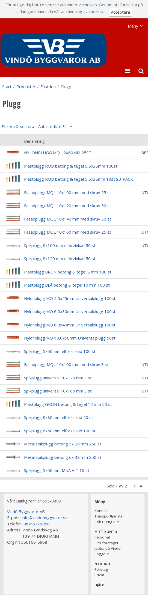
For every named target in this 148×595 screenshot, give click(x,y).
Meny (133, 26)
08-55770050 (36, 523)
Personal (102, 537)
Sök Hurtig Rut (106, 521)
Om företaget (106, 542)
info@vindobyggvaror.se (45, 517)
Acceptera (120, 12)
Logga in (101, 553)
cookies (90, 4)
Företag (101, 569)
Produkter (25, 86)
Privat (99, 574)
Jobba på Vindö (107, 548)
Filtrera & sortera (34, 126)
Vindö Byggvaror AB (26, 511)
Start (6, 86)
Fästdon (48, 86)
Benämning (34, 141)
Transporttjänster (109, 516)
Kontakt (101, 510)
